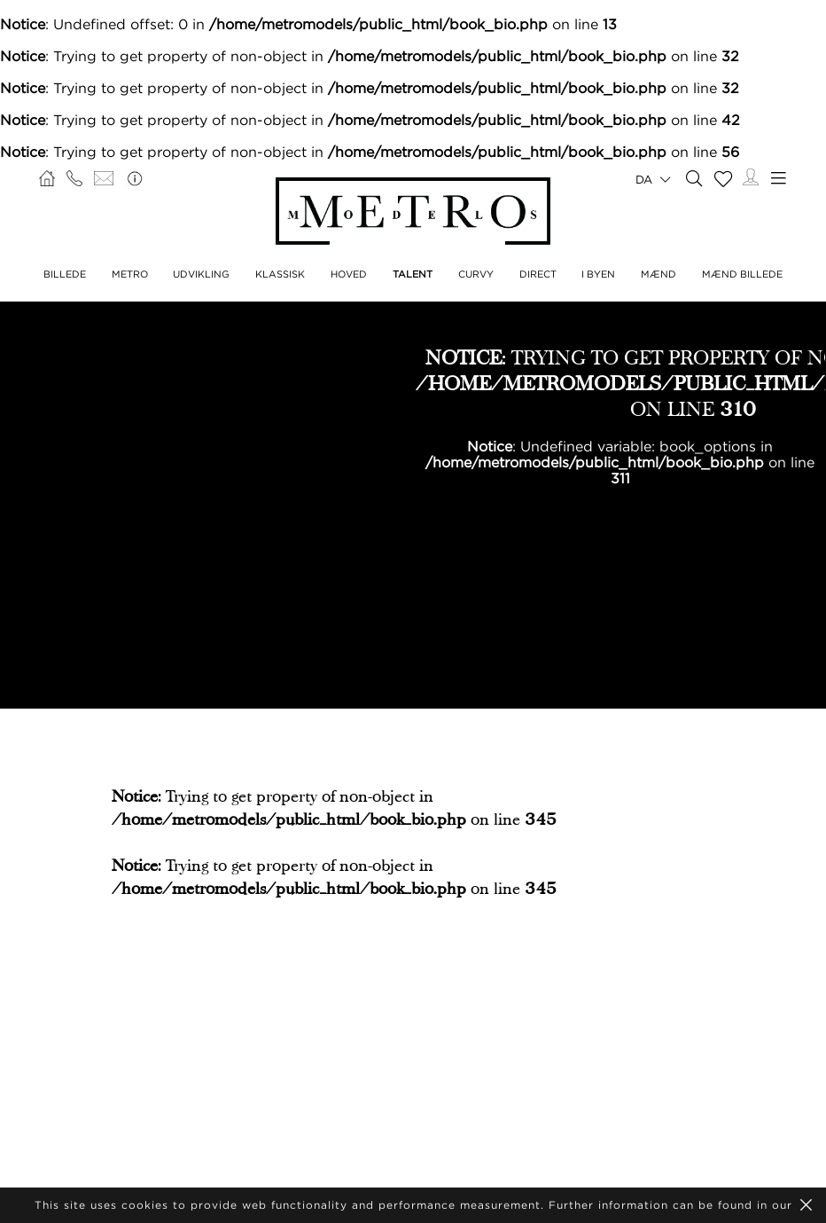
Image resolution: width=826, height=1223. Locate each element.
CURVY (476, 274)
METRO (130, 274)
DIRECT (538, 274)
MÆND (658, 274)
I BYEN (598, 274)
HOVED (349, 274)
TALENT (412, 274)
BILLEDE (64, 274)
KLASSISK (280, 274)
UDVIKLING (201, 274)
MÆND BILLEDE (742, 274)
